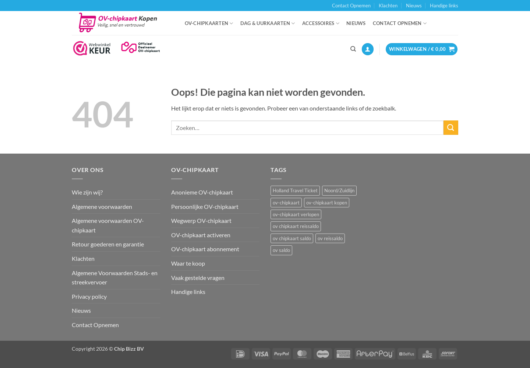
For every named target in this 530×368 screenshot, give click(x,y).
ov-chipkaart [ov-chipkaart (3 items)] (286, 203)
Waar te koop (188, 263)
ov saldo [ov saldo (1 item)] (281, 250)
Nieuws (414, 5)
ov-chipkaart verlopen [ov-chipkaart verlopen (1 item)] (296, 214)
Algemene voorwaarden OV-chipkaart (108, 225)
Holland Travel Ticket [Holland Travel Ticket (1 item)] (295, 190)
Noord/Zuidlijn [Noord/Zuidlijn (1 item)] (339, 190)
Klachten (388, 5)
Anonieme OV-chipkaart (202, 192)
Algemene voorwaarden (102, 206)
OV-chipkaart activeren (200, 234)
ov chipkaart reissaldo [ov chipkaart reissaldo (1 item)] (296, 226)
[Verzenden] (451, 127)
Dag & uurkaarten (267, 23)
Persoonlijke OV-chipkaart (205, 206)
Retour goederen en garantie (108, 244)
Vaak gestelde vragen (198, 277)
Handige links (444, 5)
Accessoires (320, 23)
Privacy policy (89, 296)
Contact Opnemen (351, 5)
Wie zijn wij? (87, 192)
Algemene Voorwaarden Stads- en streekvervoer (115, 277)
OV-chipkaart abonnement (205, 248)
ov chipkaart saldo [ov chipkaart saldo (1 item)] (292, 238)
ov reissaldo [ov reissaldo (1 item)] (330, 238)
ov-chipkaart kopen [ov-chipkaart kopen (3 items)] (326, 203)
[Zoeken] (353, 49)
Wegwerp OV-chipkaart (201, 220)
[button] (368, 49)
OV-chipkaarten (209, 23)
